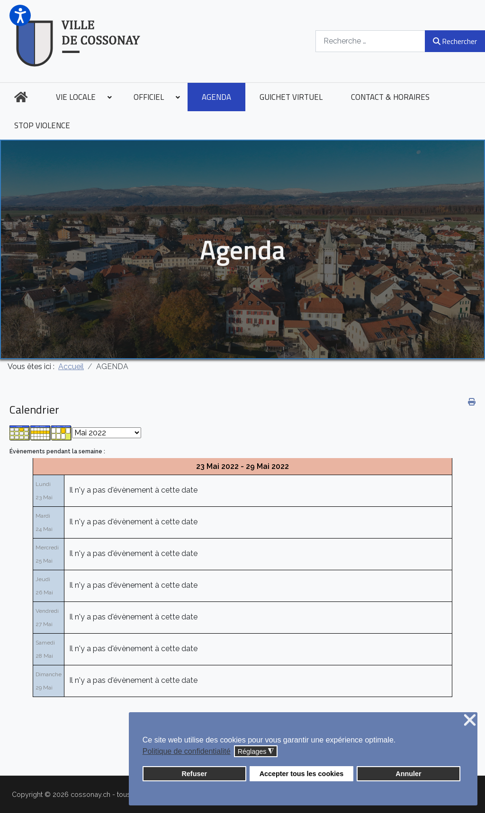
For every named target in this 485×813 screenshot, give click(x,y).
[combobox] (370, 41)
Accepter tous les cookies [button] (302, 774)
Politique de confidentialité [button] (187, 751)
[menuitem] (21, 97)
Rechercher (455, 41)
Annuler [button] (408, 774)
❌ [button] (469, 720)
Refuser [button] (194, 774)
